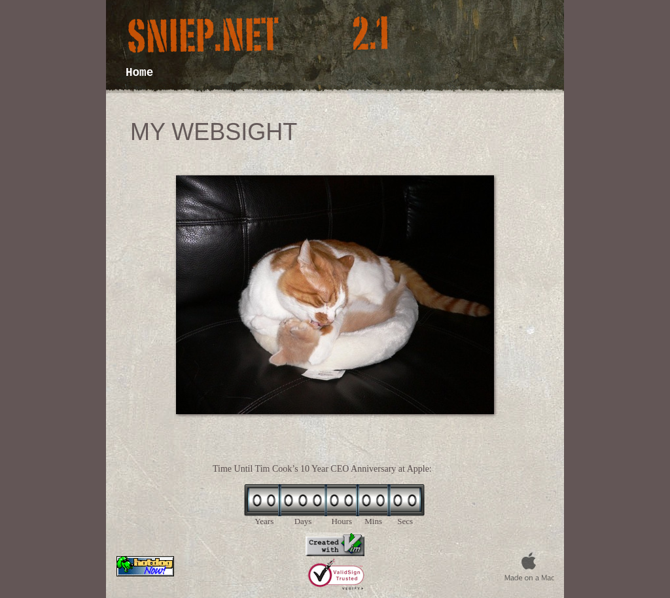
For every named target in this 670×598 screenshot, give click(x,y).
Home (139, 72)
